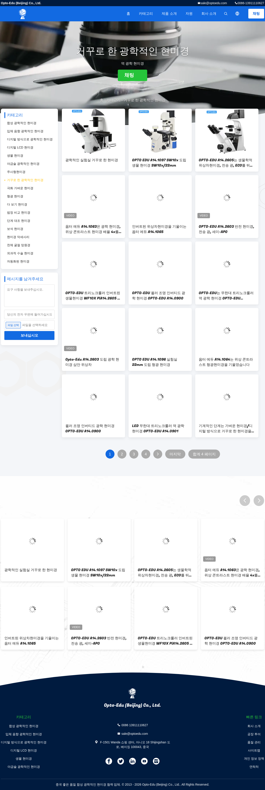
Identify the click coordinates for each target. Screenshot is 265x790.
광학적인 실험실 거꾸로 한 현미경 (91, 160)
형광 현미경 (15, 196)
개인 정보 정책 (254, 758)
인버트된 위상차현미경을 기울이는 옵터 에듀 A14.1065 (159, 229)
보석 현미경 (15, 229)
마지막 (175, 454)
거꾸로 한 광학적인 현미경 (25, 180)
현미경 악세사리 (18, 237)
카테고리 (146, 13)
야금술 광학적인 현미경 (23, 163)
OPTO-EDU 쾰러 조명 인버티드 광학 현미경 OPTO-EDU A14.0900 (158, 295)
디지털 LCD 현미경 (20, 147)
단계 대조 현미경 (18, 220)
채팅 (256, 13)
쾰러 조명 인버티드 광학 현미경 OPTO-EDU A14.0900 (90, 428)
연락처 (254, 766)
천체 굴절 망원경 (18, 245)
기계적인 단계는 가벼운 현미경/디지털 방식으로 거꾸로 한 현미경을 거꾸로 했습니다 (225, 428)
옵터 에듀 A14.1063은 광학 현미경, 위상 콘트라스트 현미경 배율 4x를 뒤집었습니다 (93, 229)
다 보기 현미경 (17, 204)
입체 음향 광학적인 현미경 (25, 131)
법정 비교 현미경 (18, 212)
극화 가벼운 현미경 (20, 188)
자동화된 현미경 (18, 261)
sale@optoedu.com (214, 3)
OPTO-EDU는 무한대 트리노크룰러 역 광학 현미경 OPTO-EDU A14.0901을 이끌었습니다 (226, 295)
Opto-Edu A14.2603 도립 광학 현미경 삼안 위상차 (92, 362)
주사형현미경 (16, 172)
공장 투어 (254, 734)
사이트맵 (254, 750)
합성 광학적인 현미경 (21, 123)
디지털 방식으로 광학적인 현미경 (30, 139)
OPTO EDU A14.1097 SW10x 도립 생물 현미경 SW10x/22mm (159, 163)
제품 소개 (169, 13)
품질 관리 (254, 742)
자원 (189, 13)
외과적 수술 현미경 (20, 253)
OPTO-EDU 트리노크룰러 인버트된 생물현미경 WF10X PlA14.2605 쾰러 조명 (93, 295)
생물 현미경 (15, 155)
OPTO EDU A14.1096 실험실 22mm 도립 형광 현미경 (154, 362)
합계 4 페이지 (204, 454)
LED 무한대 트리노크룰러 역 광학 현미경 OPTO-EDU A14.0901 (158, 428)
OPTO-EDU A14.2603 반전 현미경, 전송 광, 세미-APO (226, 229)
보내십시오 (29, 335)
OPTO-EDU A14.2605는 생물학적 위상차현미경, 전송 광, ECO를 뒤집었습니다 (226, 163)
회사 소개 (208, 13)
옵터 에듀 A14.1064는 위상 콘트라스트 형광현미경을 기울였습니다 (226, 362)
